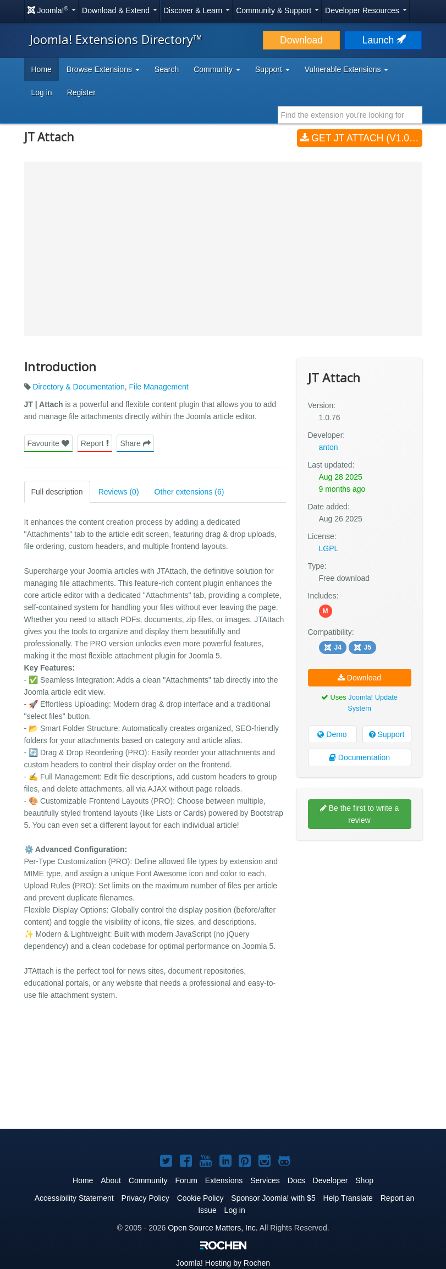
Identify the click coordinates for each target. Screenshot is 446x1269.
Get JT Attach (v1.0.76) (361, 138)
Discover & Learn (196, 10)
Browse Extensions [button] (103, 69)
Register (81, 92)
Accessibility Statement (74, 1198)
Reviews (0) (118, 491)
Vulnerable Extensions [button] (347, 69)
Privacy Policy (145, 1198)
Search (167, 69)
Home (41, 69)
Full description (57, 491)
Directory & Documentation (78, 386)
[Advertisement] (359, 919)
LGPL (329, 548)
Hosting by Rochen (223, 1263)
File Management (158, 386)
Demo (331, 734)
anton (328, 447)
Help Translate (348, 1198)
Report (95, 443)
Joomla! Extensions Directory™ (116, 39)
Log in (41, 92)
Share (135, 443)
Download (301, 40)
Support (387, 734)
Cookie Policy (200, 1198)
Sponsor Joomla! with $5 (273, 1198)
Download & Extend (119, 10)
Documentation (359, 757)
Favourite (48, 443)
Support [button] (272, 69)
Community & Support (277, 10)
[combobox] (350, 115)
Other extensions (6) (189, 491)
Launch (383, 40)
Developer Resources (366, 10)
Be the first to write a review (359, 814)
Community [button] (217, 69)
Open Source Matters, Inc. (212, 1227)
